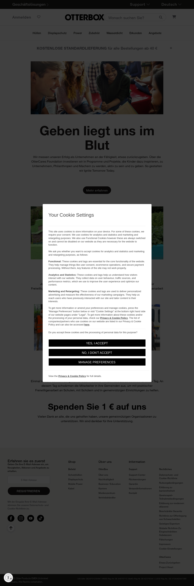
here (86, 324)
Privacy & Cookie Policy (114, 318)
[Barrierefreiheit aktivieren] (8, 577)
